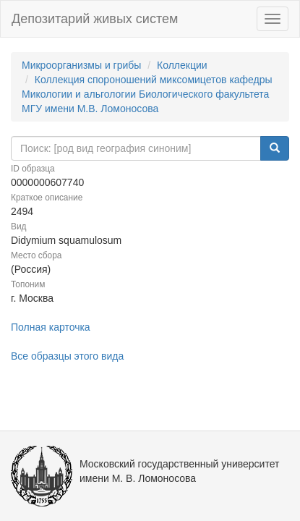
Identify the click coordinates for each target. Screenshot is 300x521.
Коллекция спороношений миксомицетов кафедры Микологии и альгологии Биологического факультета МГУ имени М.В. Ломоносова (147, 94)
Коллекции (182, 65)
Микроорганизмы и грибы (81, 65)
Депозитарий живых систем (95, 19)
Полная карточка (50, 327)
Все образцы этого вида (67, 356)
